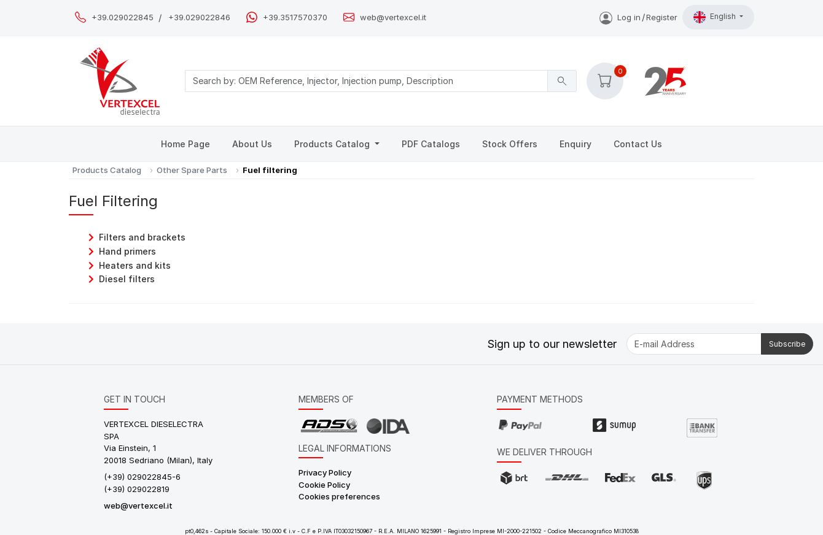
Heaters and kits (135, 265)
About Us (252, 144)
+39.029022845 (123, 17)
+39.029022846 (199, 17)
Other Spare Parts (192, 170)
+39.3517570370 (295, 17)
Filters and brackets (142, 237)
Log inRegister (638, 17)
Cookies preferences (339, 496)
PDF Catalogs (431, 144)
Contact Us (638, 144)
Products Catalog (333, 144)
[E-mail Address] (694, 344)
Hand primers (127, 251)
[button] (605, 81)
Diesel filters (127, 279)
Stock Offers (509, 144)
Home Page (185, 144)
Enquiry (575, 144)
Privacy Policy (324, 472)
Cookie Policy (324, 485)
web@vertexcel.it (393, 17)
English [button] (715, 17)
